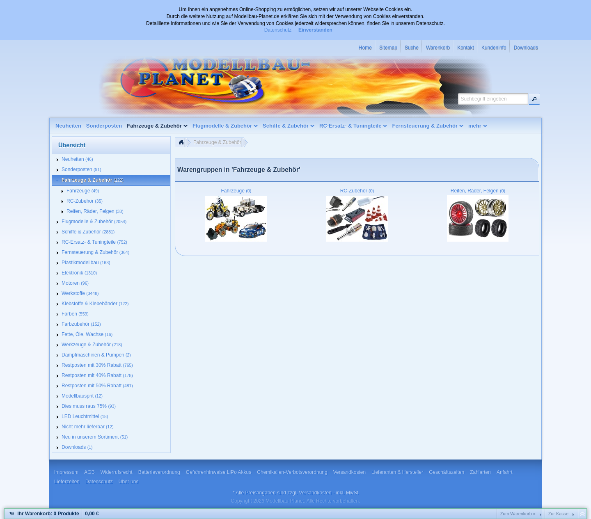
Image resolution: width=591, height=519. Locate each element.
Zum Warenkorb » (518, 513)
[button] (534, 99)
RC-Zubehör (357, 191)
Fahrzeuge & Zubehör (217, 142)
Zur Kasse (558, 513)
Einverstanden (315, 30)
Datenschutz (278, 30)
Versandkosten (315, 493)
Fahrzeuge (236, 191)
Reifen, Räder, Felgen (478, 191)
